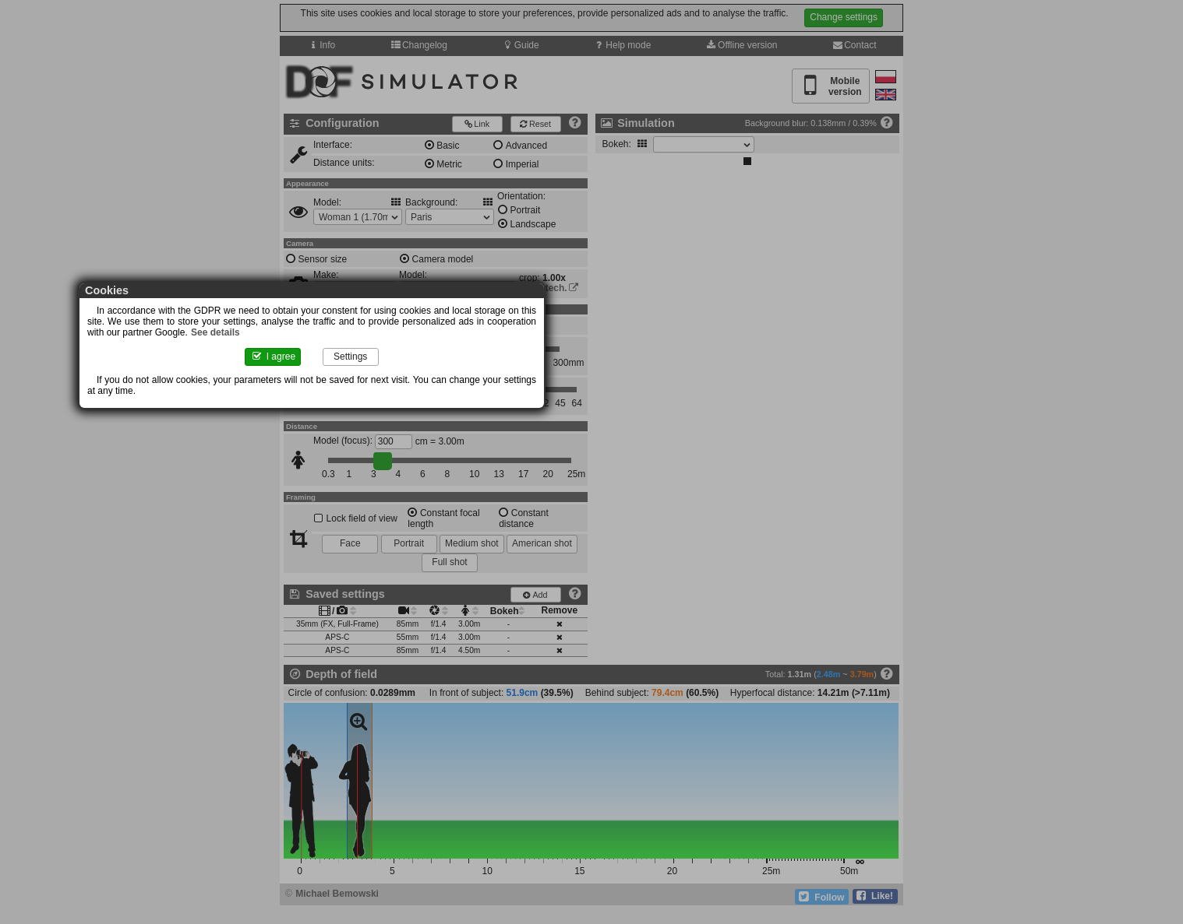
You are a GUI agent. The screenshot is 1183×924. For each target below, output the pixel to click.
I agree (547, 367)
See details (673, 340)
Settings (637, 367)
